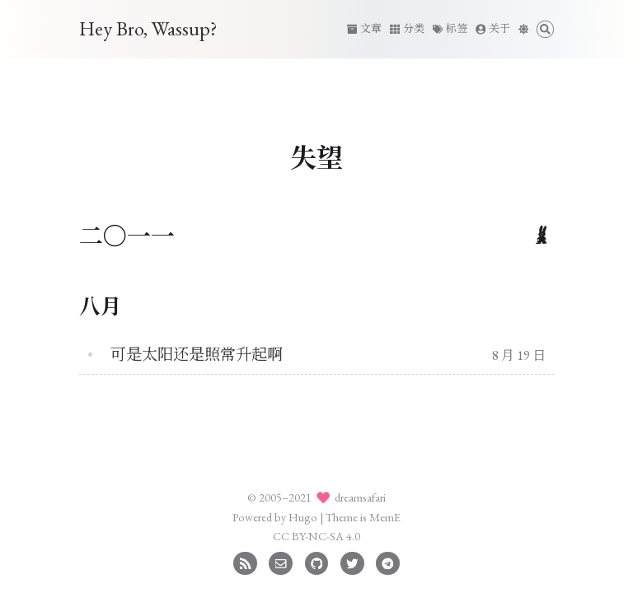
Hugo (302, 517)
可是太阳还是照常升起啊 (196, 354)
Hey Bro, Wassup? (148, 28)
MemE (385, 517)
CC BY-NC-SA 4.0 (316, 536)
